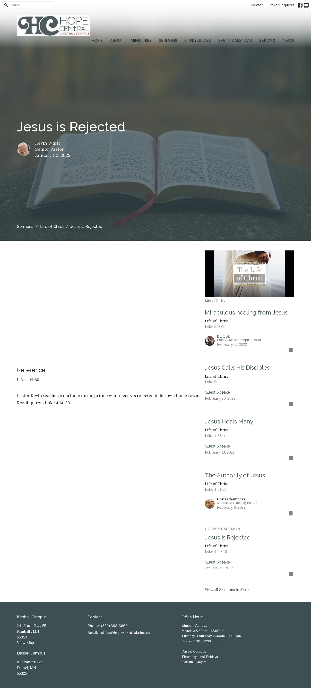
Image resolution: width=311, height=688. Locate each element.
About (116, 40)
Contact (257, 5)
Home (97, 40)
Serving (267, 40)
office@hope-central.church (125, 632)
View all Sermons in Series (228, 589)
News (288, 40)
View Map (25, 642)
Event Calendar (235, 40)
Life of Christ (52, 226)
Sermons (168, 40)
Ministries (141, 40)
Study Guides (197, 40)
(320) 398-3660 (114, 625)
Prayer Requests (281, 5)
